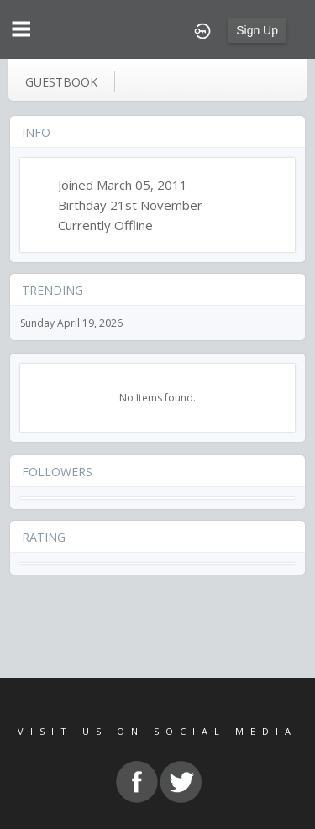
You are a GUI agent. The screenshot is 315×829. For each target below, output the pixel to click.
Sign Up (257, 30)
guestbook (61, 82)
